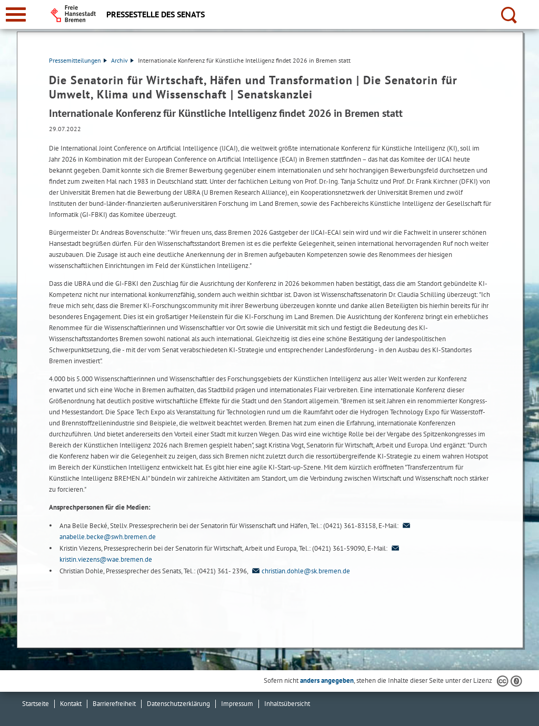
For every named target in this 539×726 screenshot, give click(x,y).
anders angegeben (327, 680)
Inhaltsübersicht (287, 703)
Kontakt (71, 703)
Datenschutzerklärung (178, 703)
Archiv (122, 60)
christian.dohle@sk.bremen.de (299, 570)
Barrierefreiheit (114, 703)
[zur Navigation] (16, 14)
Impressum (237, 703)
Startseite (35, 703)
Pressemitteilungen (78, 60)
